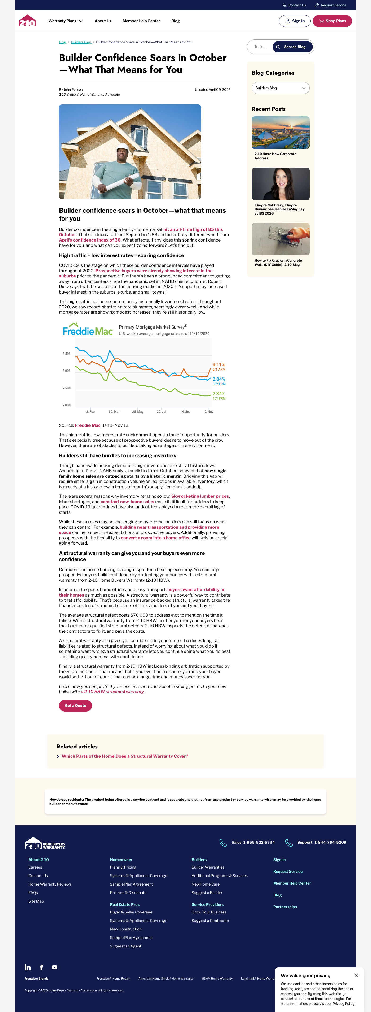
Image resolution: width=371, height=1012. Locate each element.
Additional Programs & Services (220, 876)
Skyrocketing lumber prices (200, 496)
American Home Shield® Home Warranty (165, 978)
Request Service (333, 5)
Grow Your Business (209, 912)
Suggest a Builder (207, 893)
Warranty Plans (62, 21)
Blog (176, 21)
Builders (199, 859)
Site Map (36, 901)
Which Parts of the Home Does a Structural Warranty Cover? (125, 756)
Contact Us (297, 5)
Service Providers (208, 904)
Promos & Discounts (128, 893)
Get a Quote (75, 705)
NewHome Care (206, 884)
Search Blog (295, 46)
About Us (103, 21)
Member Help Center (141, 21)
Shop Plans (336, 21)
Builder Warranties (208, 867)
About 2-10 (38, 859)
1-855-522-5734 (259, 842)
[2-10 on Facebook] (41, 967)
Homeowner (121, 859)
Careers (35, 867)
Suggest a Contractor (210, 920)
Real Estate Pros (125, 904)
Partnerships (285, 907)
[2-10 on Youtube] (54, 967)
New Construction (126, 929)
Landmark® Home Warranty (260, 978)
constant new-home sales (127, 501)
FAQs (33, 893)
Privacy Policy (343, 1004)
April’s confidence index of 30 (90, 240)
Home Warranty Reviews (50, 884)
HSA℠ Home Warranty (217, 978)
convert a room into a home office (156, 537)
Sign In (298, 21)
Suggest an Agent (125, 946)
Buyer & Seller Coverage (131, 912)
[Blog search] (263, 46)
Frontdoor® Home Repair (113, 978)
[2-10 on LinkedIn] (28, 967)
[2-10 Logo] (28, 24)
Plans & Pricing (123, 867)
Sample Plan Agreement (131, 884)
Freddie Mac (88, 425)
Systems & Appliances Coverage (138, 876)
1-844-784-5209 (330, 842)
